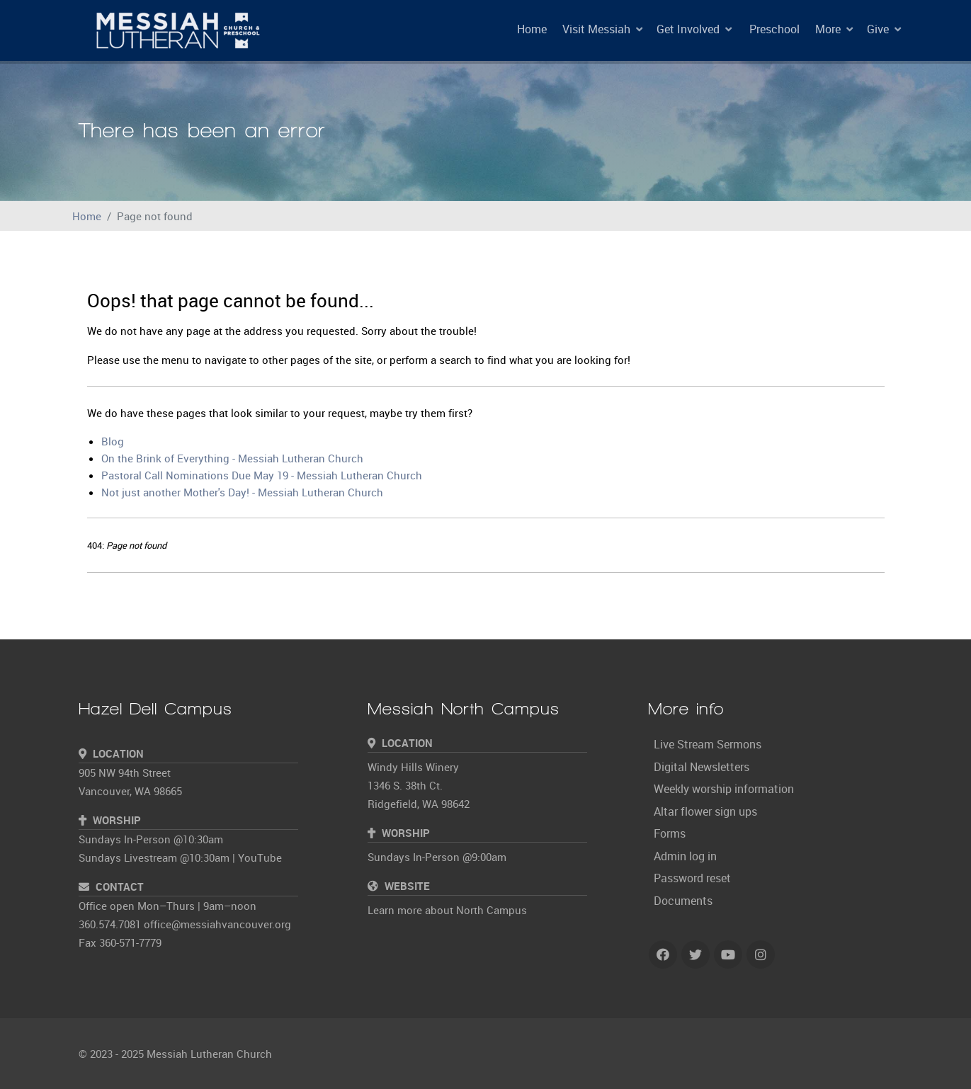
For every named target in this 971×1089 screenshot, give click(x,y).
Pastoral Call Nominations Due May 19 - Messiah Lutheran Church (261, 475)
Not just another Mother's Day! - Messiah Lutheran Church (242, 492)
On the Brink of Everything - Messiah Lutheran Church (232, 458)
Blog (112, 441)
